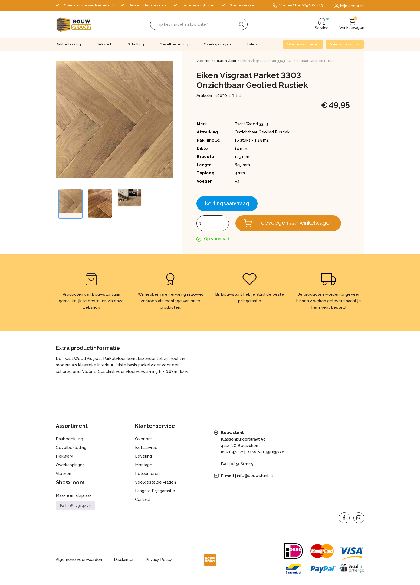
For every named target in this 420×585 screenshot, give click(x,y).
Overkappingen (217, 44)
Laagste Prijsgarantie (155, 491)
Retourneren (147, 473)
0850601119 (242, 464)
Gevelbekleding (174, 44)
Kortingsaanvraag (227, 203)
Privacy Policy (159, 559)
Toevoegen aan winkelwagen (295, 222)
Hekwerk (104, 44)
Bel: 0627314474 (75, 505)
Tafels (252, 44)
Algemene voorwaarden (79, 559)
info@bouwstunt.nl (255, 476)
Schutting (136, 44)
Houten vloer (225, 61)
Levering (143, 456)
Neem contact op (345, 44)
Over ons (144, 439)
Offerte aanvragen (303, 44)
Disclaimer (124, 559)
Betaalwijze (146, 447)
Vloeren (203, 61)
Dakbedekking (68, 44)
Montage (143, 465)
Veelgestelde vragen (155, 482)
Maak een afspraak (74, 495)
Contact (142, 499)
